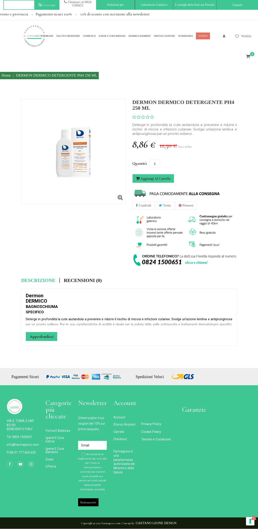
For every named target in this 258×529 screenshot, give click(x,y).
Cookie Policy (151, 432)
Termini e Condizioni (156, 439)
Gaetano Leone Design (156, 523)
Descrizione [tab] (38, 280)
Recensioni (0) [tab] (83, 280)
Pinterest (188, 205)
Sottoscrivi (88, 502)
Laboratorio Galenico (154, 4)
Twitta (167, 205)
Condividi (145, 205)
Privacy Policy (151, 424)
